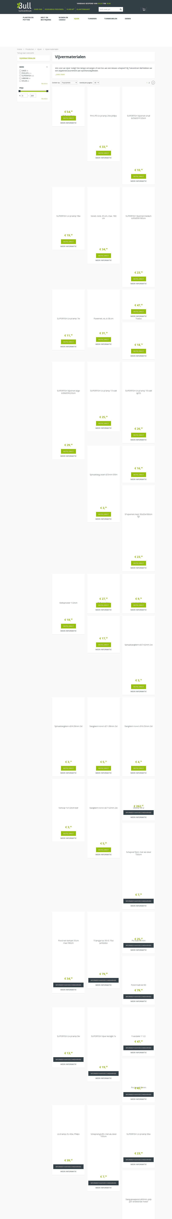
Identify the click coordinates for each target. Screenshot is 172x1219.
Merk (21, 67)
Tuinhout (66, 1211)
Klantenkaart (83, 9)
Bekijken (24, 1163)
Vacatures (127, 1160)
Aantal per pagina (86, 83)
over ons (38, 9)
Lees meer (60, 74)
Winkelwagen (25, 1155)
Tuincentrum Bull (130, 1166)
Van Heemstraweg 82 (132, 1170)
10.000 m (70, 9)
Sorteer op (56, 83)
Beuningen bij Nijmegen (132, 1174)
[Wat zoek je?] (111, 9)
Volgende (153, 82)
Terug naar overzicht (25, 53)
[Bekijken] (144, 9)
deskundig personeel (54, 9)
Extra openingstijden (61, 1183)
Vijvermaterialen (27, 58)
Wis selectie (44, 83)
